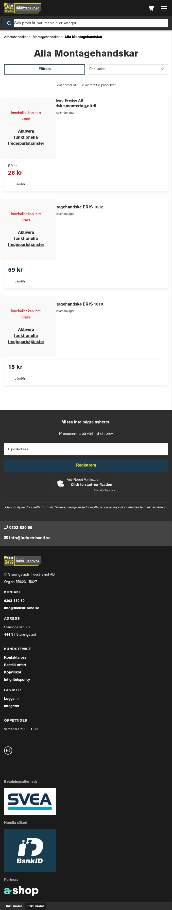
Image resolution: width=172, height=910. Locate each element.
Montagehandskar (46, 37)
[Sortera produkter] (127, 69)
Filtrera (45, 69)
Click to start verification (91, 485)
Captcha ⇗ (105, 490)
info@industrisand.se (29, 538)
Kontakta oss (15, 657)
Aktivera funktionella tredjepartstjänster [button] (26, 138)
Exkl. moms (35, 906)
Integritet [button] (11, 706)
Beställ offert (15, 665)
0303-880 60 (20, 528)
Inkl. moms (14, 906)
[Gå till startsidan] (22, 8)
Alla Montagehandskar (83, 37)
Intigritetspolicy (17, 680)
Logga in (11, 699)
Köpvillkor (12, 672)
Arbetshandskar (15, 37)
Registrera (86, 465)
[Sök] (86, 23)
